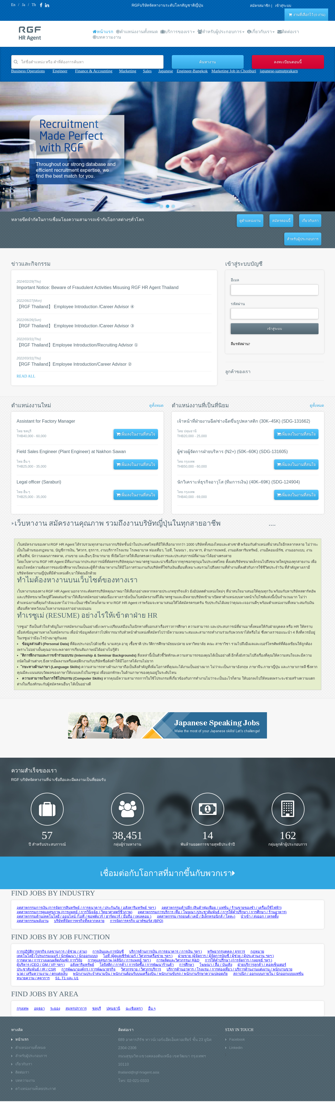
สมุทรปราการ (76, 990)
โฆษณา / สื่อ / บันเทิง (215, 946)
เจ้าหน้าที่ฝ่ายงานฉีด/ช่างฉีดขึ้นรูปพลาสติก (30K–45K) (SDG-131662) (243, 402)
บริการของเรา (178, 31)
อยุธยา (39, 990)
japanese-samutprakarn (279, 71)
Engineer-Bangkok (192, 71)
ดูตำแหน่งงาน (218, 221)
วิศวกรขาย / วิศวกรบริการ (141, 951)
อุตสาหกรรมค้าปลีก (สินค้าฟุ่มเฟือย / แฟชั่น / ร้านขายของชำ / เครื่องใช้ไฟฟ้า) (222, 889)
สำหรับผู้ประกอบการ (221, 31)
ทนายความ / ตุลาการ (33, 960)
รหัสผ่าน (238, 286)
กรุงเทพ (23, 990)
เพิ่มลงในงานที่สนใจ (133, 415)
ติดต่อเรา (288, 31)
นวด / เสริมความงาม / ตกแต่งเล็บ (42, 955)
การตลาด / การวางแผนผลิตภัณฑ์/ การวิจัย (49, 942)
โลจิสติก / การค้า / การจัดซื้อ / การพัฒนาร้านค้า (137, 946)
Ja (23, 5)
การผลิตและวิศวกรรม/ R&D (177, 942)
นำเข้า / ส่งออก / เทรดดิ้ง (259, 898)
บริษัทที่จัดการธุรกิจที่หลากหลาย (79, 902)
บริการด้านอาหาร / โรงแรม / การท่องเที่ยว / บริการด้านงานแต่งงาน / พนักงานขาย (229, 951)
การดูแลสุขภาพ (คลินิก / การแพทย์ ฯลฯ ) (119, 942)
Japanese (165, 71)
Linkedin (236, 1029)
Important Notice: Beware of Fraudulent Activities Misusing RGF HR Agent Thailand (98, 269)
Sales (147, 71)
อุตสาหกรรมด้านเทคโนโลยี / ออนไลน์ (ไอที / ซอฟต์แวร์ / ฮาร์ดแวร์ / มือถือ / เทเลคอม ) (84, 898)
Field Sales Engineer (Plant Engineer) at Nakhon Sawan (71, 433)
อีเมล (235, 262)
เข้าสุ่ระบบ (279, 6)
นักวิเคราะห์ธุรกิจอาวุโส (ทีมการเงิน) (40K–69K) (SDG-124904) (238, 463)
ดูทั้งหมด (156, 387)
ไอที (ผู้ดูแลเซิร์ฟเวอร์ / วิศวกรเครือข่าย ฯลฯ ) (137, 937)
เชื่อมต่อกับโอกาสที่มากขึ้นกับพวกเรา (167, 854)
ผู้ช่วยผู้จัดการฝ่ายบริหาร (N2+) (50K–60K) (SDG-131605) (232, 433)
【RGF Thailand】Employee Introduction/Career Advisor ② (74, 346)
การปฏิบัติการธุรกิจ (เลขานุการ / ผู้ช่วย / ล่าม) (52, 933)
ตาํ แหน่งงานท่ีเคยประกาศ (35, 1070)
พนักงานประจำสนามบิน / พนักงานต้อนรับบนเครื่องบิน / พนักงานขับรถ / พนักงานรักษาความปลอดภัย (150, 955)
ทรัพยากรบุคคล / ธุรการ (226, 933)
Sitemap (80, 1093)
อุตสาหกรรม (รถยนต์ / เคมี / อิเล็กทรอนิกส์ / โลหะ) (196, 898)
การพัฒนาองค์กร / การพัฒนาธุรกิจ (88, 951)
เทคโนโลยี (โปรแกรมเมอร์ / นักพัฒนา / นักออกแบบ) (57, 937)
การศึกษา (186, 946)
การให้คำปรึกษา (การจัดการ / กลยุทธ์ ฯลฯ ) (238, 942)
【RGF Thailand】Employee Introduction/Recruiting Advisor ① (77, 326)
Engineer (59, 71)
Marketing (127, 71)
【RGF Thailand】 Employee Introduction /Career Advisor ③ (75, 307)
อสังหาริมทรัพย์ (82, 946)
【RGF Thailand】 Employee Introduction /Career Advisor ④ (75, 288)
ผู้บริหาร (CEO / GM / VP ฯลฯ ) (41, 946)
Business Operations (28, 71)
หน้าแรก (103, 31)
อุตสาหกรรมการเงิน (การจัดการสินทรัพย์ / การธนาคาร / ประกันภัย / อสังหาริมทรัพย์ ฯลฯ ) (86, 889)
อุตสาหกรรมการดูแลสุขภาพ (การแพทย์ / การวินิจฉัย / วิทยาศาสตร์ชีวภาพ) (75, 894)
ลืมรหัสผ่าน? (240, 326)
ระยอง (55, 990)
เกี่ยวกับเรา (261, 31)
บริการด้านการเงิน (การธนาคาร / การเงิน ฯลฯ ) (165, 933)
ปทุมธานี (113, 990)
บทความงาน (107, 37)
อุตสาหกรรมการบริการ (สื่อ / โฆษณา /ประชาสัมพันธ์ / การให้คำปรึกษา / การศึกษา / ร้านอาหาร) (212, 894)
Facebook (237, 1021)
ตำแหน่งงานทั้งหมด (137, 31)
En (13, 5)
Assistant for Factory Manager (46, 402)
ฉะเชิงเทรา (134, 990)
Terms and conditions (26, 1093)
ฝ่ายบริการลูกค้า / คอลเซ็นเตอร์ (262, 946)
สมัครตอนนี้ (246, 221)
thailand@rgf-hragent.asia (138, 1054)
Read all (26, 358)
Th (34, 5)
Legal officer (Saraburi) (39, 463)
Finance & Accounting (93, 71)
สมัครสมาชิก (258, 6)
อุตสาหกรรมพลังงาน (33, 902)
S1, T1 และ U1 (66, 960)
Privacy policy (58, 1093)
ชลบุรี (96, 990)
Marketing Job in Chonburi (234, 71)
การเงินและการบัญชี (108, 933)
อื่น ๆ (152, 990)
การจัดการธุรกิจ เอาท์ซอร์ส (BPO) (136, 902)
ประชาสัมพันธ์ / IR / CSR (36, 951)
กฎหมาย (257, 933)
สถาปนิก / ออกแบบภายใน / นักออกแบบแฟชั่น (268, 955)
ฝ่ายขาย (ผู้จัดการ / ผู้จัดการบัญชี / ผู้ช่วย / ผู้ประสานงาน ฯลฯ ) (226, 937)
